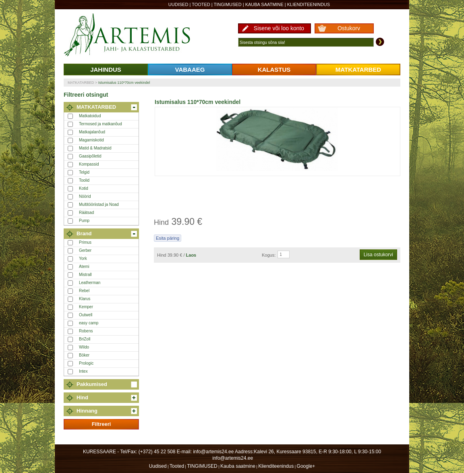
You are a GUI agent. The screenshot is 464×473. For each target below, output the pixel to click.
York (83, 258)
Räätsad (86, 212)
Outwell (85, 315)
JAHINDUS (105, 69)
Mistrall (85, 274)
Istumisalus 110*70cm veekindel (124, 83)
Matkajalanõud (92, 132)
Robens (86, 331)
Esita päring (167, 238)
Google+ (306, 466)
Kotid (83, 188)
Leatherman (89, 282)
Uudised (178, 4)
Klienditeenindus (308, 4)
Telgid (84, 172)
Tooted (201, 4)
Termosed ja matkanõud (100, 124)
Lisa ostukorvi (378, 254)
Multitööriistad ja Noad (99, 204)
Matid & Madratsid (95, 148)
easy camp (88, 323)
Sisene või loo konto (279, 28)
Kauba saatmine (264, 4)
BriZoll (84, 339)
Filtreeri (101, 424)
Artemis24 (136, 35)
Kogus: (269, 255)
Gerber (85, 250)
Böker (84, 355)
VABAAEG (190, 69)
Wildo (84, 347)
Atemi (84, 266)
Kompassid (89, 164)
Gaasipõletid (90, 156)
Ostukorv (349, 28)
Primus (85, 242)
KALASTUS (274, 69)
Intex (83, 371)
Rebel (84, 290)
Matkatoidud (90, 116)
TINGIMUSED (228, 4)
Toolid (84, 180)
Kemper (86, 307)
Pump (84, 220)
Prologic (86, 363)
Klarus (84, 299)
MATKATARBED (358, 69)
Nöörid (85, 196)
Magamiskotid (91, 140)
